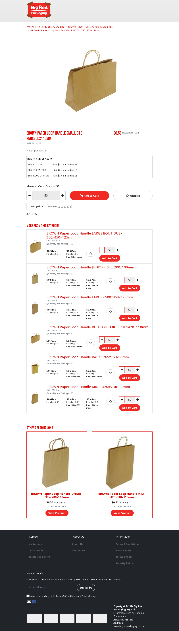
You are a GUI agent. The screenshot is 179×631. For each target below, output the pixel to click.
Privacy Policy (123, 550)
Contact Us (78, 550)
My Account (35, 544)
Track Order (35, 550)
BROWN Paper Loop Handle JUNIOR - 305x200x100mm (90, 267)
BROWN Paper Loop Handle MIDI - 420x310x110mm (88, 386)
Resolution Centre (39, 556)
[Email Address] (51, 587)
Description (36, 206)
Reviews (59, 206)
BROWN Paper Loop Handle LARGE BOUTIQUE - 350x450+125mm (84, 235)
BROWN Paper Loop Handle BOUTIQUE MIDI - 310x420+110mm (97, 327)
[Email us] (29, 601)
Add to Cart (89, 195)
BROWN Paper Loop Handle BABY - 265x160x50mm (87, 357)
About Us (77, 544)
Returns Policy (123, 556)
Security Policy (124, 563)
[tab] (35, 206)
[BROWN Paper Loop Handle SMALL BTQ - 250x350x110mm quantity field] (46, 195)
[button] (133, 195)
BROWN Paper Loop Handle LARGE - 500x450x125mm (89, 297)
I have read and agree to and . (61, 596)
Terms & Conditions (127, 544)
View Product (57, 513)
